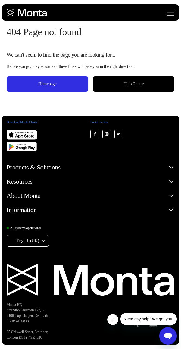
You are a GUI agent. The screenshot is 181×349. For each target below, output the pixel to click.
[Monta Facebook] (94, 134)
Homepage (47, 83)
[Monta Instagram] (106, 134)
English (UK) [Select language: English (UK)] (28, 240)
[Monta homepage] (27, 12)
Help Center (133, 83)
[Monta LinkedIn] (118, 134)
